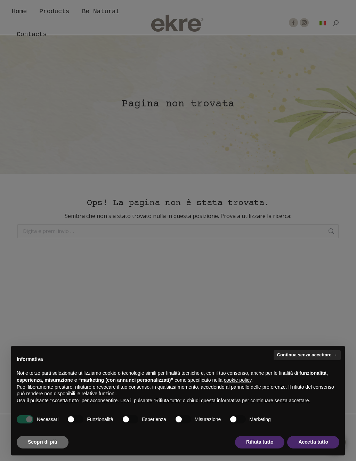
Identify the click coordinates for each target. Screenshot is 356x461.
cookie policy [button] (237, 380)
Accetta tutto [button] (313, 442)
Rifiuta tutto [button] (260, 442)
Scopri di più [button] (42, 442)
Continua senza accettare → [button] (307, 354)
